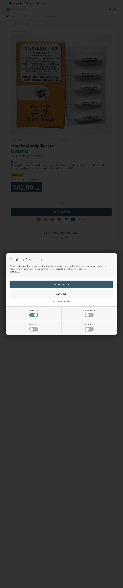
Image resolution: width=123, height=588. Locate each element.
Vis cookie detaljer (61, 301)
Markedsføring (89, 313)
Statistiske (89, 327)
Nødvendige (33, 313)
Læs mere (15, 271)
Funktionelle (34, 327)
